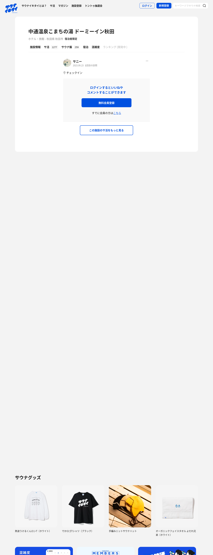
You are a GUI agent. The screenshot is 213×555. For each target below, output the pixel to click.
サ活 (52, 5)
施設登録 (77, 5)
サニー (77, 61)
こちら (117, 113)
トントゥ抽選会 (93, 5)
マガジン (63, 5)
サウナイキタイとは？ (34, 5)
